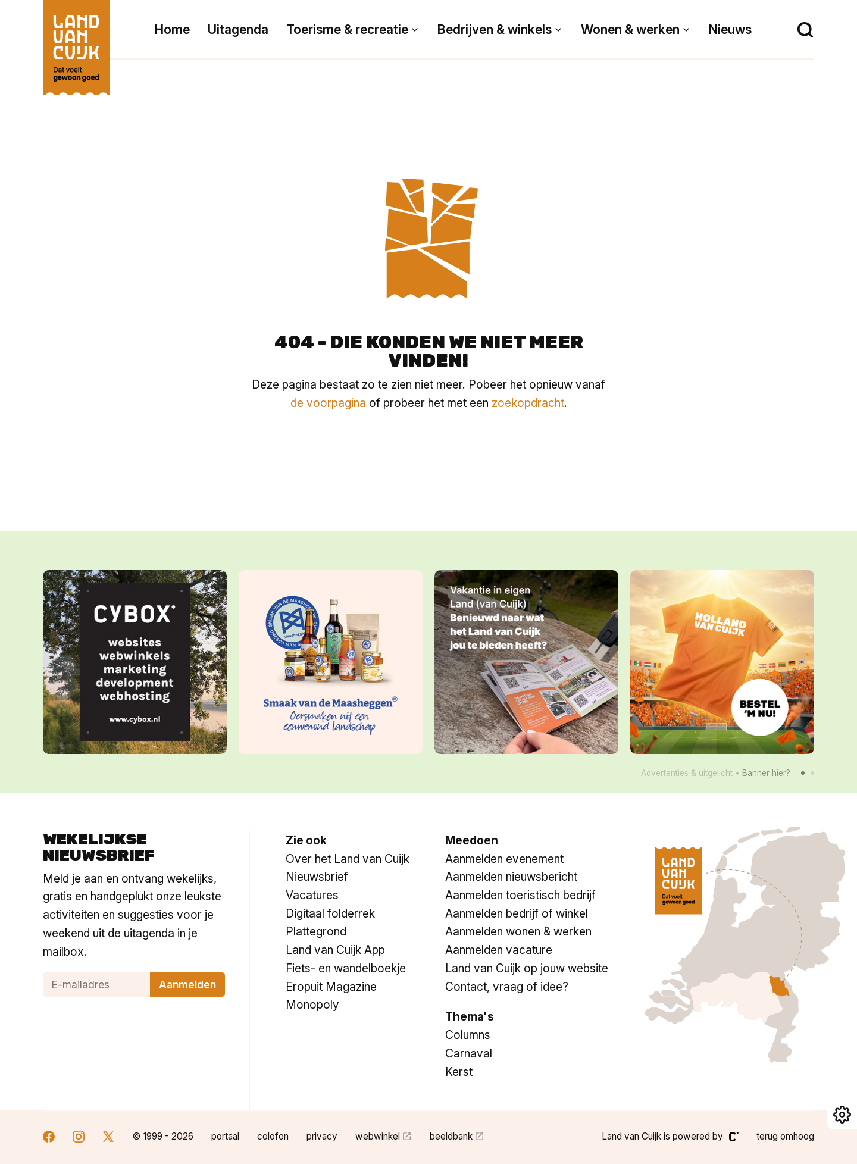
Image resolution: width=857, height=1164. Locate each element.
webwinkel (377, 1136)
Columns (467, 1035)
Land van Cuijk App (335, 950)
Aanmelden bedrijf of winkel (516, 913)
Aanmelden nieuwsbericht (511, 876)
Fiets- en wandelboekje (346, 968)
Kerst (459, 1072)
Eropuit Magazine (331, 987)
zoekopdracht (528, 403)
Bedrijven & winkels (494, 29)
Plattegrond (316, 931)
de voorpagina (328, 403)
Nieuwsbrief (317, 876)
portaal (225, 1136)
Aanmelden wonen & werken (518, 931)
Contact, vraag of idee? (506, 987)
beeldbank (451, 1136)
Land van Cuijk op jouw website (526, 968)
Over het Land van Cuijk (347, 859)
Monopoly (312, 1004)
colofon (273, 1136)
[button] (803, 773)
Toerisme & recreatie (347, 29)
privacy (321, 1136)
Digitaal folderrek (330, 913)
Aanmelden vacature (498, 950)
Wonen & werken (630, 29)
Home (172, 29)
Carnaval (468, 1053)
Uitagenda (238, 29)
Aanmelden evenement (504, 859)
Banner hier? (766, 773)
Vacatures (312, 895)
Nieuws (730, 29)
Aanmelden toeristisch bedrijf (520, 895)
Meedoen (471, 840)
